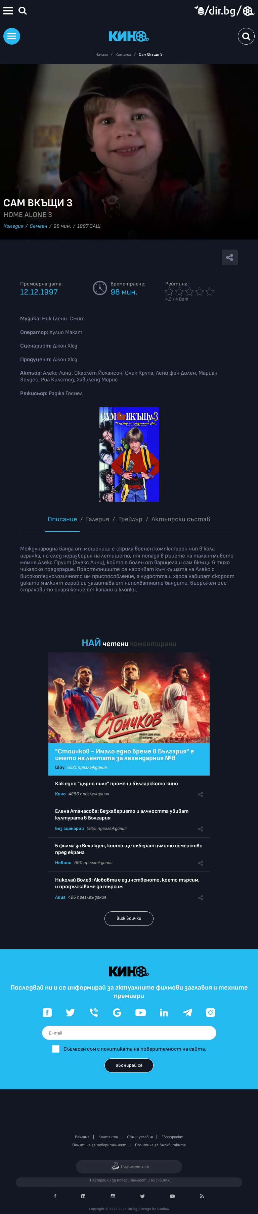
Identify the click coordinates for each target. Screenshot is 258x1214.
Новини (63, 862)
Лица (60, 897)
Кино (60, 794)
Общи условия (140, 1137)
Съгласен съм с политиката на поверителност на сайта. (134, 1049)
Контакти (108, 1137)
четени (115, 644)
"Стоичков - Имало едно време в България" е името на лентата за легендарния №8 (124, 754)
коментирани (153, 644)
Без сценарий (69, 828)
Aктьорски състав (181, 519)
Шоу (59, 767)
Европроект (172, 1137)
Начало (101, 54)
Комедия (13, 226)
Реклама (82, 1137)
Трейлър (130, 519)
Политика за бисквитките (160, 1145)
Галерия (97, 519)
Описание (62, 519)
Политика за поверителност (99, 1145)
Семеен (38, 226)
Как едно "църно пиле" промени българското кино (116, 784)
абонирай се (129, 1065)
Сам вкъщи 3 (151, 54)
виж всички (129, 918)
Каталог (123, 54)
